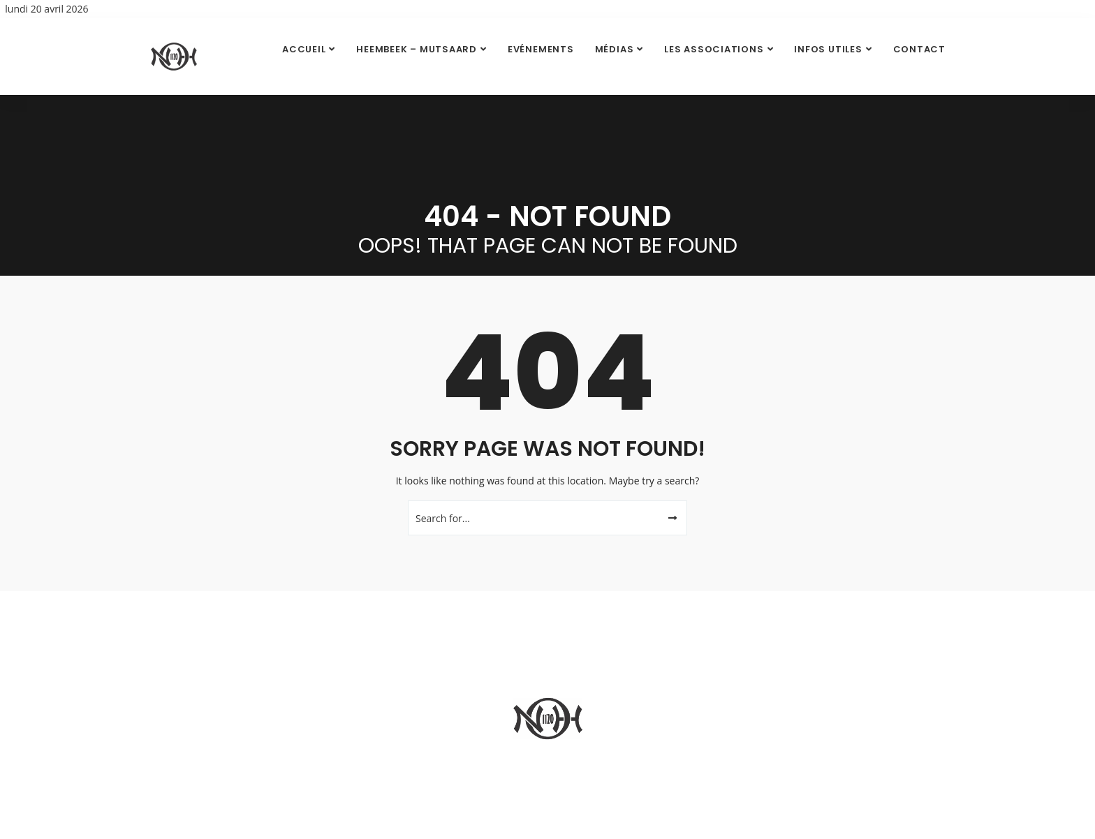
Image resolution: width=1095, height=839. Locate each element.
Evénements (541, 49)
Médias (614, 49)
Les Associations (713, 49)
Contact (919, 49)
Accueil (303, 49)
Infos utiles (828, 49)
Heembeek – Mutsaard (416, 49)
